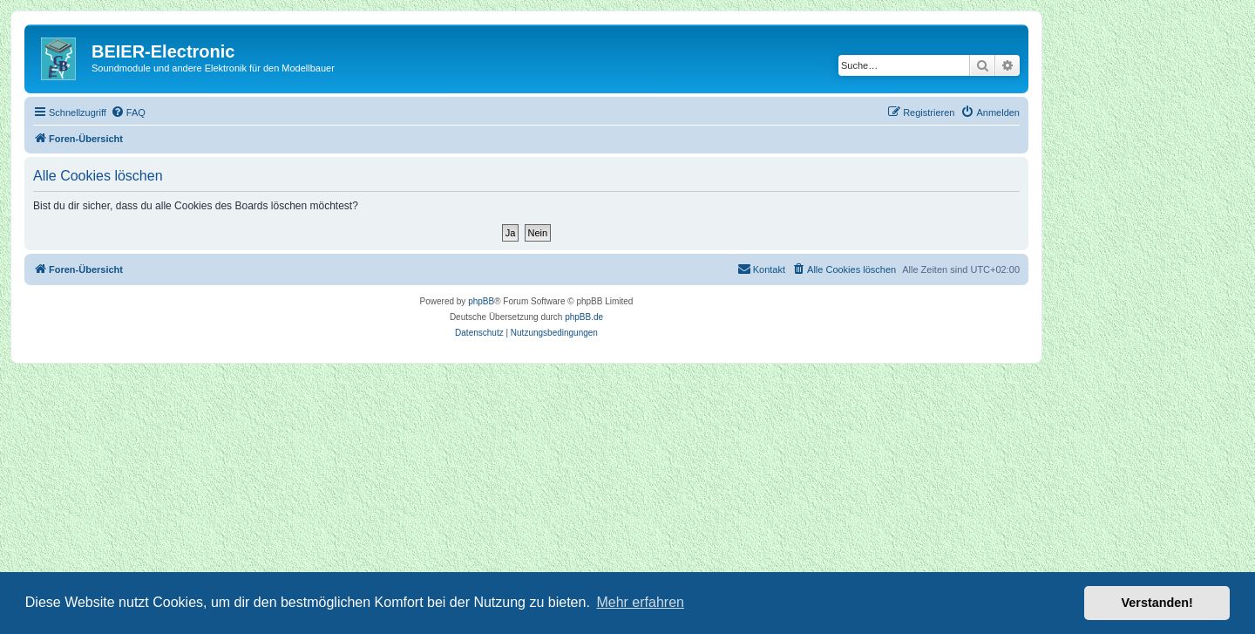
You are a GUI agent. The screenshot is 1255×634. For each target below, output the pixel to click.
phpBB (481, 301)
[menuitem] (128, 112)
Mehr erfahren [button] (640, 602)
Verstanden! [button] (1157, 603)
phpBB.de (584, 317)
